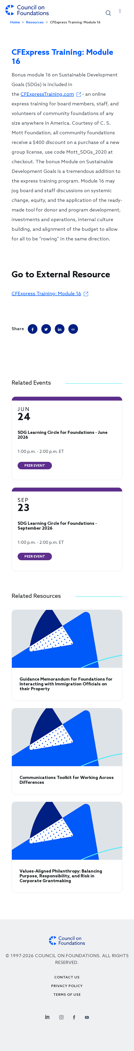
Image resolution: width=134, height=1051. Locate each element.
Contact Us (67, 978)
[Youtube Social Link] (87, 1016)
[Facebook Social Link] (74, 1016)
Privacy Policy (67, 986)
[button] (108, 13)
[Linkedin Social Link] (47, 1016)
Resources (35, 22)
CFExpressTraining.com (47, 94)
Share (18, 329)
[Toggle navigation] (120, 12)
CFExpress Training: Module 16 (46, 294)
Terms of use (67, 995)
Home (15, 22)
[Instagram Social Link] (61, 1016)
